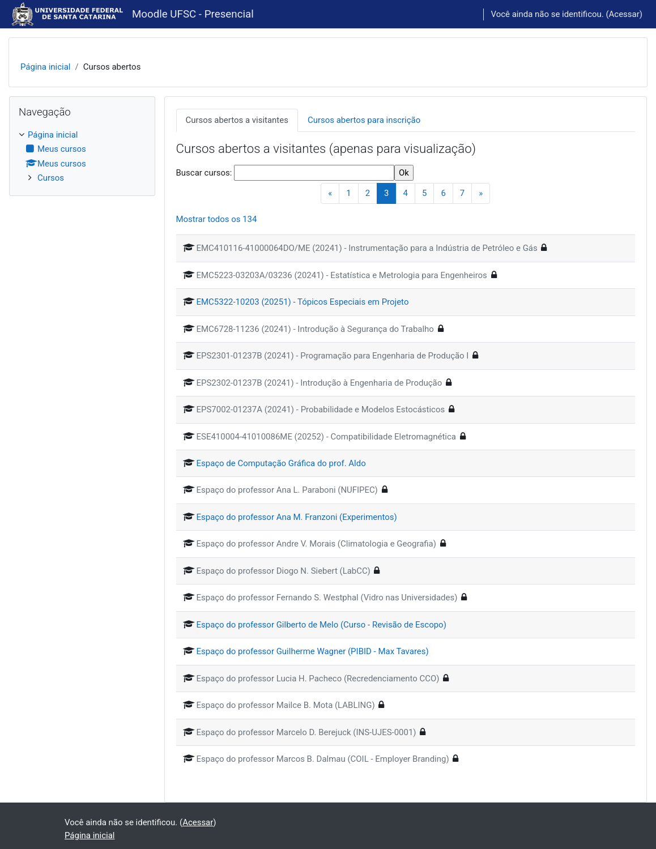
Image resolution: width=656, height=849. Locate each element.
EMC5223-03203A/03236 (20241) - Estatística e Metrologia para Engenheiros (342, 275)
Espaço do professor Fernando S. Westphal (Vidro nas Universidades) (327, 597)
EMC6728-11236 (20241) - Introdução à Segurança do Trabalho (315, 329)
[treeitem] (82, 157)
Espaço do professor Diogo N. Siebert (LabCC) (283, 571)
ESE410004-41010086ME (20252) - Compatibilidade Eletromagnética (326, 437)
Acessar (624, 14)
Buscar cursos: (205, 173)
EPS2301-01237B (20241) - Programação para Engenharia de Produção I (333, 356)
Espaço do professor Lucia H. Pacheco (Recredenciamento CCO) (318, 678)
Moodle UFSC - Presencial (193, 14)
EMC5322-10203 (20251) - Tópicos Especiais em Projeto (303, 302)
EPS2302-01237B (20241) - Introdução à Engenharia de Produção (319, 383)
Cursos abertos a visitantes (237, 120)
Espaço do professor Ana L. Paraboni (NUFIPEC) (287, 490)
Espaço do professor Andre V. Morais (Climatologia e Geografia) (316, 544)
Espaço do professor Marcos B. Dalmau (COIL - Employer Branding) (323, 759)
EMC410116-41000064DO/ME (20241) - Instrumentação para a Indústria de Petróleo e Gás (367, 248)
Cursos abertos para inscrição (364, 120)
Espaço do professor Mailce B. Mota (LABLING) (286, 705)
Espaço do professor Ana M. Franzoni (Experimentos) (297, 517)
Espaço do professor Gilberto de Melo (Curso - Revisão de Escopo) (321, 625)
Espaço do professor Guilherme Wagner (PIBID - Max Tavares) (313, 651)
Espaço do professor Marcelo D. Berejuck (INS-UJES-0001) (306, 732)
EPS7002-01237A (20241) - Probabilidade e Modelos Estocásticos (321, 409)
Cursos (50, 178)
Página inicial (45, 67)
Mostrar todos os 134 (216, 219)
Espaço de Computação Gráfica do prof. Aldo (281, 463)
